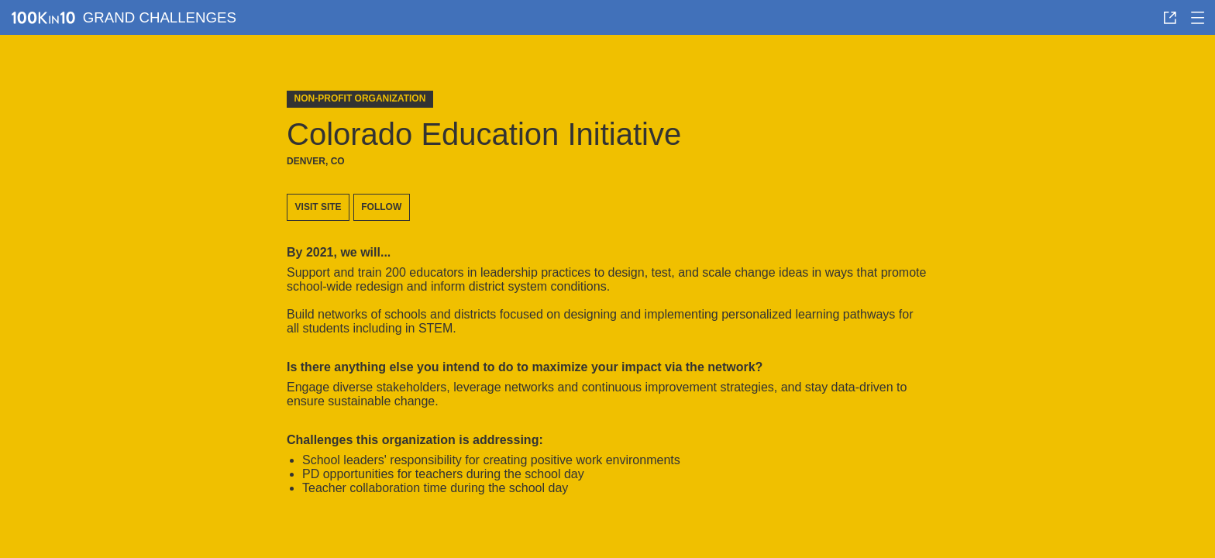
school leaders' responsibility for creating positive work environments (491, 460)
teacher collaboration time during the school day (435, 487)
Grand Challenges (159, 17)
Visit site (318, 207)
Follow (381, 207)
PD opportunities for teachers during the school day (443, 473)
